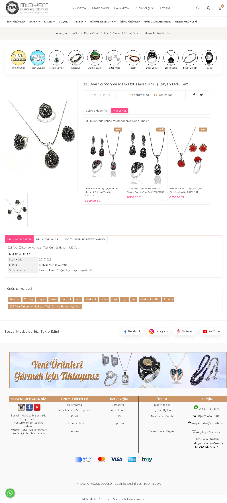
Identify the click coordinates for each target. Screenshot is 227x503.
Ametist (14, 299)
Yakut (53, 299)
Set (134, 299)
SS (119, 416)
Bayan (42, 299)
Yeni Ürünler (118, 410)
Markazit (90, 299)
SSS (139, 483)
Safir (78, 299)
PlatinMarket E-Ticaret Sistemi (102, 499)
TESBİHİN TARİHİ (124, 483)
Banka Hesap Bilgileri (162, 431)
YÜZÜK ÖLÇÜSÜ (101, 483)
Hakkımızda (74, 404)
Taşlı (114, 299)
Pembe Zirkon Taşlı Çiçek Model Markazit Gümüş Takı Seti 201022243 (101, 192)
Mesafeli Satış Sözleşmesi (74, 410)
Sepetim (118, 423)
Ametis (168, 299)
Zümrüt (66, 299)
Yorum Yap (165, 95)
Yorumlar (141, 95)
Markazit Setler (149, 299)
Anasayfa (118, 404)
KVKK (74, 416)
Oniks (104, 299)
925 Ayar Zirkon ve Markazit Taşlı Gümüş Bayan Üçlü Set (44, 306)
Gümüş (28, 299)
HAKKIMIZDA (152, 483)
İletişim (74, 431)
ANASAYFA (82, 483)
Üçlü (124, 299)
